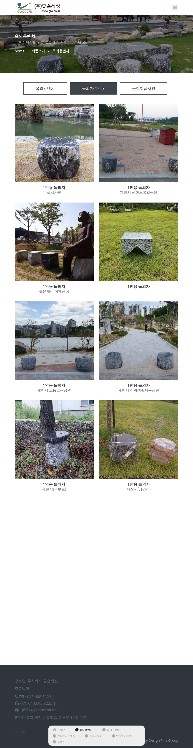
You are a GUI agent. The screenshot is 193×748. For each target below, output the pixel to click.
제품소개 (38, 51)
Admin (21, 731)
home (20, 51)
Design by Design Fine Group (155, 740)
